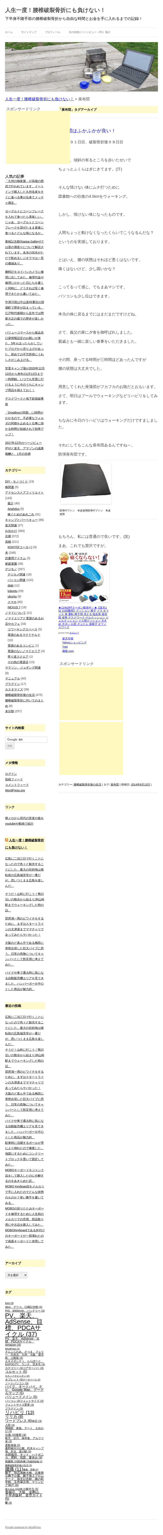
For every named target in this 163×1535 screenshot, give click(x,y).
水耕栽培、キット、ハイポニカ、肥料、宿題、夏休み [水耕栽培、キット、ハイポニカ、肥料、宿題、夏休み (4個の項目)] (24, 1456)
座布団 (115, 784)
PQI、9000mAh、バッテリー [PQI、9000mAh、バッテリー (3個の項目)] (25, 1310)
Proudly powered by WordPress (23, 1527)
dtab (10, 585)
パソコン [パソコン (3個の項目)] (12, 1401)
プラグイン (12, 684)
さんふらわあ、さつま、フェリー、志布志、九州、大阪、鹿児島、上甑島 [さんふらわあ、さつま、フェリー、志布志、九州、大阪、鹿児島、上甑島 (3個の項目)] (24, 1355)
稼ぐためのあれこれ (21, 514)
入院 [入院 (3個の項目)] (10, 1425)
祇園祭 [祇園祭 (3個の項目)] (11, 1461)
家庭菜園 (11, 563)
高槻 (8, 541)
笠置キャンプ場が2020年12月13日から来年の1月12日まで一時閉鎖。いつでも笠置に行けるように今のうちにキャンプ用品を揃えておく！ (25, 379)
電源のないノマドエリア (24, 651)
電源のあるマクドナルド (24, 634)
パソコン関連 (16, 580)
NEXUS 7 (14, 607)
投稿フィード (14, 779)
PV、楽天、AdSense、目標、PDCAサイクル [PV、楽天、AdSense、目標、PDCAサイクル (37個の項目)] (24, 1325)
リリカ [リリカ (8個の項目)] (14, 1416)
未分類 (9, 711)
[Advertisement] (91, 693)
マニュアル (12, 678)
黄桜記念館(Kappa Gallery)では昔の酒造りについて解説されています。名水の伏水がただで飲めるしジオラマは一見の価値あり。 (24, 252)
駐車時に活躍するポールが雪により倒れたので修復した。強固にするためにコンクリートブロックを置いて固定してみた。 (24, 1153)
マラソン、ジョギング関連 (23, 667)
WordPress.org (15, 790)
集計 (11, 503)
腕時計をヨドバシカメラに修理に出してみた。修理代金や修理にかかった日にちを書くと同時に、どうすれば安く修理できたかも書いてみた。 (24, 282)
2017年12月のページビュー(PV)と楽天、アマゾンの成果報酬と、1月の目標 (24, 448)
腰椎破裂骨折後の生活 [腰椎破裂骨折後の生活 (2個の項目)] (18, 1465)
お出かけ (11, 531)
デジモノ (11, 569)
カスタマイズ (14, 689)
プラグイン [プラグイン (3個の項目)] (14, 1408)
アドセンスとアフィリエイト (24, 492)
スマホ (12, 602)
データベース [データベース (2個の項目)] (31, 1379)
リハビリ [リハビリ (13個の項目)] (19, 1412)
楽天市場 (67, 638)
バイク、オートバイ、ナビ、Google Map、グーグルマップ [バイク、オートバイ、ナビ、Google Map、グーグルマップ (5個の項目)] (24, 1390)
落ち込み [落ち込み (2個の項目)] (11, 1489)
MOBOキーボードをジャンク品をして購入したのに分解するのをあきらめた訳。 (24, 1175)
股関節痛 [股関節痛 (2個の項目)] (36, 1461)
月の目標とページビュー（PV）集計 (89, 32)
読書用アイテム (15, 558)
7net (64, 646)
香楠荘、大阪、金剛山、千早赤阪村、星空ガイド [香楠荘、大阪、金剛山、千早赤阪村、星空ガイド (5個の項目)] (23, 1495)
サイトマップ (29, 32)
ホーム (9, 32)
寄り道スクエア (18, 656)
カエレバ (74, 633)
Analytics (14, 509)
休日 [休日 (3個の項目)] (37, 1421)
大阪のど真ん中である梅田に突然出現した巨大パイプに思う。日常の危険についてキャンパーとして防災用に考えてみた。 (24, 953)
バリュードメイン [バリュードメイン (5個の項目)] (21, 1397)
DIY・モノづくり (16, 481)
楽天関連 (11, 525)
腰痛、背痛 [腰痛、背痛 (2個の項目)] (30, 1469)
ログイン (11, 774)
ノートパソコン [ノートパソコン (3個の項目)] (16, 1383)
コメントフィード (17, 785)
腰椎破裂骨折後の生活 (87, 784)
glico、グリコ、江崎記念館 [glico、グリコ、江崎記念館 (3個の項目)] (23, 1307)
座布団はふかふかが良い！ (87, 130)
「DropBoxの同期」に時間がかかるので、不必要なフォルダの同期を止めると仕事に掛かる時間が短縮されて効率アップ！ (24, 423)
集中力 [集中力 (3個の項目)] (32, 1489)
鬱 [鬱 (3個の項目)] (8, 1502)
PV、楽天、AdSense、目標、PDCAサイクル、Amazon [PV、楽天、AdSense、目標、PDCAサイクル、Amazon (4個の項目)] (22, 1341)
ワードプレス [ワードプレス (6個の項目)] (18, 1421)
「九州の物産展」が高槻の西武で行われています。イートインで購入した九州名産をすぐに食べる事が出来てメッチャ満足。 (24, 191)
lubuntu (12, 591)
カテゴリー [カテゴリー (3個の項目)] (14, 1368)
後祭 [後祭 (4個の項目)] (21, 1435)
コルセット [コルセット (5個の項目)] (16, 1371)
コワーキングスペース (22, 629)
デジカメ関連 (16, 574)
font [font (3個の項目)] (9, 1303)
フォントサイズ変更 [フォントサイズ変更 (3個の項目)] (19, 1404)
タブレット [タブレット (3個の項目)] (14, 1379)
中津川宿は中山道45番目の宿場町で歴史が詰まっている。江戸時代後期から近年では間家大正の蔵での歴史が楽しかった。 (24, 313)
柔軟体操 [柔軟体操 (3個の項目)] (12, 1445)
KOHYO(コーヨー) (20, 547)
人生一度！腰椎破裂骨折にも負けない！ (55, 10)
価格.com (68, 651)
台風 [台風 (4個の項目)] (10, 1435)
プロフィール (52, 32)
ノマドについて (15, 612)
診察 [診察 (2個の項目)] (22, 1489)
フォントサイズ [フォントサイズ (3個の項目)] (32, 1401)
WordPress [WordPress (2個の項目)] (12, 1348)
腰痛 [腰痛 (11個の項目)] (14, 1468)
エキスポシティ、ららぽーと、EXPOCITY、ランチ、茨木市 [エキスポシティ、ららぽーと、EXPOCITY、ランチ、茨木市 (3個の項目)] (25, 1363)
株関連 (9, 487)
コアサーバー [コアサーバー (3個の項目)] (33, 1368)
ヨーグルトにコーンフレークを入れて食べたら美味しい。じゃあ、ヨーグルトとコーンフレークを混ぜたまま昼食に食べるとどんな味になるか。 (24, 222)
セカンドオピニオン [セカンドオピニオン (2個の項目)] (17, 1376)
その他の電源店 (18, 662)
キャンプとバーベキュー (21, 520)
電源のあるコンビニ (21, 645)
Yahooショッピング (74, 642)
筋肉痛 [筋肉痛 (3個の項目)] (23, 1461)
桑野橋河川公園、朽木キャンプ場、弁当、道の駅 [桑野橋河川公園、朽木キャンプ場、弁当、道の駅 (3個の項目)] (24, 1450)
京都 (8, 536)
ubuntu (12, 596)
